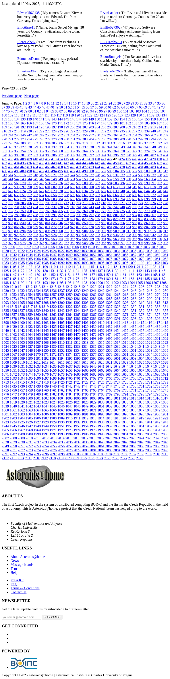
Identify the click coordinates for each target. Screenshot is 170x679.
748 (122, 207)
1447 (61, 330)
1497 (124, 338)
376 (159, 151)
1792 (132, 394)
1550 (45, 350)
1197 (75, 283)
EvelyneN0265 (111, 71)
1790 (116, 394)
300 (23, 143)
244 (10, 135)
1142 (138, 271)
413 (53, 159)
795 (78, 215)
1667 (140, 370)
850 (85, 223)
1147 (13, 275)
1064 (21, 259)
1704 (100, 378)
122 (89, 115)
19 (88, 103)
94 (92, 111)
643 (140, 191)
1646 (140, 366)
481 (140, 167)
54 (79, 107)
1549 (37, 350)
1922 (164, 418)
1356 (5, 314)
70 (149, 107)
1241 (93, 291)
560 (128, 179)
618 (153, 187)
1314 (5, 306)
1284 (100, 299)
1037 (140, 251)
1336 (13, 310)
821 (72, 219)
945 (4, 239)
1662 (100, 370)
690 (97, 199)
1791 (124, 394)
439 (47, 163)
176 (91, 123)
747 (116, 207)
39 (12, 107)
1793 (140, 394)
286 (103, 139)
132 (151, 115)
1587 (5, 358)
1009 (83, 247)
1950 (53, 426)
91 (79, 111)
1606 (156, 358)
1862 (21, 410)
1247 (140, 291)
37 (3, 107)
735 (41, 207)
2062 (108, 446)
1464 (29, 334)
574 (47, 183)
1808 (93, 398)
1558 (108, 350)
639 (116, 191)
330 (41, 147)
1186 (154, 279)
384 (41, 155)
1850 (93, 406)
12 (57, 103)
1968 (29, 430)
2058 (77, 446)
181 (122, 123)
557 (109, 179)
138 (23, 119)
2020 (108, 438)
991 (122, 243)
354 (23, 151)
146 (72, 119)
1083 (5, 263)
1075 (108, 259)
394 (103, 155)
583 (103, 183)
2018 (92, 438)
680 (35, 199)
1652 (21, 370)
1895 (116, 414)
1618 (84, 362)
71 (154, 107)
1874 (116, 410)
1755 (5, 390)
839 (16, 223)
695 (128, 199)
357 (41, 151)
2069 (164, 446)
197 (54, 127)
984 (78, 243)
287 (109, 139)
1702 (85, 378)
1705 (108, 378)
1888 (61, 414)
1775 (164, 390)
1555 (85, 350)
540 (4, 179)
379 (10, 155)
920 (16, 235)
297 (4, 143)
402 (153, 155)
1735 (13, 386)
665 (109, 195)
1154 (67, 275)
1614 (52, 362)
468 (60, 167)
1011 (99, 247)
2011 (37, 438)
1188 (5, 283)
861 (153, 223)
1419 (5, 326)
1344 (77, 310)
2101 (85, 454)
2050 (13, 446)
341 (109, 147)
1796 (164, 394)
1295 (21, 303)
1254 (29, 295)
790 (47, 215)
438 (41, 163)
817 (47, 219)
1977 (100, 430)
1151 (44, 275)
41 (21, 107)
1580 (116, 354)
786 (23, 215)
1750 (132, 386)
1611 (29, 362)
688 (85, 199)
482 (147, 167)
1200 (99, 283)
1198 (83, 283)
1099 (132, 263)
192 (23, 127)
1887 (53, 414)
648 (4, 195)
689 (91, 199)
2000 (116, 434)
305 (54, 143)
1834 (132, 402)
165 (23, 123)
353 (16, 151)
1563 (148, 350)
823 (84, 219)
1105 (13, 267)
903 (78, 231)
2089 (156, 450)
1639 (85, 366)
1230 (5, 291)
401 (147, 155)
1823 (45, 402)
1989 (29, 434)
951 (41, 239)
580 (85, 183)
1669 (156, 370)
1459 (156, 330)
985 (85, 243)
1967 (21, 430)
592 (159, 183)
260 (109, 135)
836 (165, 219)
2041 (108, 442)
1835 (140, 402)
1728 (124, 382)
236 (128, 131)
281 (72, 139)
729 (4, 207)
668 (128, 195)
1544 (164, 346)
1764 (77, 390)
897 (41, 231)
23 (106, 103)
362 (72, 151)
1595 (69, 358)
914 (146, 231)
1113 (75, 267)
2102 (93, 454)
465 (41, 167)
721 (122, 203)
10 (48, 103)
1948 (37, 426)
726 (153, 203)
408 (23, 159)
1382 (45, 318)
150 (97, 119)
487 (10, 171)
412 (47, 159)
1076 (116, 259)
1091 (69, 263)
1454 (116, 330)
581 (91, 183)
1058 (140, 255)
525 (78, 175)
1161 (122, 275)
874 (66, 227)
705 (23, 203)
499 (85, 171)
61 (110, 107)
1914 (100, 418)
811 (10, 219)
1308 (124, 303)
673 (159, 195)
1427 (69, 326)
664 (103, 195)
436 (29, 163)
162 (4, 123)
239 (147, 131)
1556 (93, 350)
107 (163, 111)
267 (153, 135)
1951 (61, 426)
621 (4, 191)
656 (54, 195)
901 (66, 231)
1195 (60, 283)
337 (85, 147)
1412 (116, 322)
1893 (100, 414)
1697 (45, 378)
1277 (45, 299)
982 (66, 243)
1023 (29, 251)
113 (34, 115)
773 (109, 211)
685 (66, 199)
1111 (59, 267)
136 (10, 119)
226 (66, 131)
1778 (21, 394)
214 (159, 127)
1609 (13, 362)
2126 (115, 458)
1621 (108, 362)
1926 (29, 422)
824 (91, 219)
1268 (140, 295)
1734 (5, 386)
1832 (116, 402)
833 (146, 219)
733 (29, 207)
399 (134, 155)
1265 (116, 295)
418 (84, 159)
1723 (85, 382)
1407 (77, 322)
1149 (28, 275)
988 (103, 243)
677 (16, 199)
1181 (115, 279)
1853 (116, 406)
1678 (61, 374)
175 (85, 123)
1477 (132, 334)
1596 (77, 358)
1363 (61, 314)
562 (140, 179)
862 (159, 223)
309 (78, 143)
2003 (140, 434)
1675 (37, 374)
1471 (85, 334)
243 (4, 135)
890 (165, 227)
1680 (77, 374)
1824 (53, 402)
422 (109, 159)
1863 (29, 410)
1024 (37, 251)
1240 (85, 291)
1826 (69, 402)
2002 (132, 434)
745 (103, 207)
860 (147, 223)
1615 (60, 362)
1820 (21, 402)
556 (103, 179)
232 (103, 131)
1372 (132, 314)
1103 (164, 263)
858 (134, 223)
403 (159, 155)
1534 (85, 346)
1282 (85, 299)
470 (72, 167)
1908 (53, 418)
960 (97, 239)
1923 (5, 422)
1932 (77, 422)
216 (4, 131)
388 (66, 155)
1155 (75, 275)
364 (85, 151)
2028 (5, 442)
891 (4, 231)
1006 (59, 247)
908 (109, 231)
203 (91, 127)
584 (109, 183)
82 (39, 111)
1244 (116, 291)
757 (10, 211)
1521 (148, 342)
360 (60, 151)
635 (91, 191)
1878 (148, 410)
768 (78, 211)
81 (34, 111)
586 (122, 183)
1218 (76, 287)
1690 (156, 374)
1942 (156, 422)
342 (116, 147)
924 (41, 235)
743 (91, 207)
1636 (61, 366)
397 (122, 155)
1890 (77, 414)
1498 (132, 338)
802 (122, 215)
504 (116, 171)
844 (47, 223)
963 (116, 239)
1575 (77, 354)
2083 (108, 450)
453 (134, 163)
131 (145, 115)
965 (128, 239)
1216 (60, 287)
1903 (13, 418)
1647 (148, 366)
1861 (13, 410)
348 (153, 147)
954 (60, 239)
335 (72, 147)
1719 (53, 382)
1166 (161, 275)
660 (78, 195)
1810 (108, 398)
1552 (61, 350)
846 (60, 223)
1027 (61, 251)
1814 (140, 398)
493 (47, 171)
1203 (123, 283)
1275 (29, 299)
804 (134, 215)
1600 (108, 358)
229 (85, 131)
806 (147, 215)
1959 (124, 426)
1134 (75, 271)
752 (147, 207)
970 (159, 239)
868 (29, 227)
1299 (53, 303)
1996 (85, 434)
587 (128, 183)
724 (140, 203)
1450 (85, 330)
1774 (156, 390)
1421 (21, 326)
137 (16, 119)
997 (159, 243)
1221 (100, 287)
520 (47, 175)
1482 (5, 338)
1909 (61, 418)
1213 (37, 287)
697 (140, 199)
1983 (148, 430)
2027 (164, 438)
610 (103, 187)
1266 (124, 295)
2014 (60, 438)
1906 (37, 418)
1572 (53, 354)
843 (41, 223)
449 (109, 163)
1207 (155, 283)
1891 (85, 414)
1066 (37, 259)
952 (47, 239)
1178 (91, 279)
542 (16, 179)
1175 (67, 279)
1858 (156, 406)
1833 (124, 402)
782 (165, 211)
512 (165, 171)
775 (122, 211)
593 (165, 183)
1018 (154, 247)
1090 (61, 263)
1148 (20, 275)
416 (72, 159)
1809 (100, 398)
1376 (164, 314)
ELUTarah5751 (111, 42)
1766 (93, 390)
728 (165, 203)
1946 (21, 426)
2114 (20, 458)
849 (78, 223)
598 (29, 187)
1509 (53, 342)
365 (91, 151)
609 (97, 187)
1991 (45, 434)
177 (97, 123)
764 (54, 211)
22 (101, 103)
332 (54, 147)
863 (165, 223)
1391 (116, 318)
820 (66, 219)
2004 (148, 434)
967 (140, 239)
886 (140, 227)
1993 (61, 434)
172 (66, 123)
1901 (164, 414)
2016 (76, 438)
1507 (37, 342)
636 (97, 191)
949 (29, 239)
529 (103, 175)
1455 (124, 330)
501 (97, 171)
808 (159, 215)
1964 (164, 426)
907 (103, 231)
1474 (108, 334)
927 (60, 235)
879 (97, 227)
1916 (116, 418)
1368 (100, 314)
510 (153, 171)
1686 (124, 374)
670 (140, 195)
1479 (148, 334)
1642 (108, 366)
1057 (132, 255)
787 (29, 215)
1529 (45, 346)
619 (159, 187)
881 (109, 227)
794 (72, 215)
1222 (108, 287)
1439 (164, 326)
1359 (29, 314)
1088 (45, 263)
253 (66, 135)
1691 (164, 374)
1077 (124, 259)
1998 (100, 434)
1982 (140, 430)
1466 (45, 334)
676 (10, 199)
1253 (21, 295)
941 (147, 235)
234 (116, 131)
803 (128, 215)
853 (103, 223)
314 (109, 143)
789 (41, 215)
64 (123, 107)
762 (41, 211)
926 (54, 235)
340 (103, 147)
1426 (61, 326)
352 (10, 151)
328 (29, 147)
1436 (140, 326)
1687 (132, 374)
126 (114, 115)
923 (35, 235)
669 (134, 195)
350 (165, 147)
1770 (124, 390)
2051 (21, 446)
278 (54, 139)
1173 (52, 279)
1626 (148, 362)
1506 (29, 342)
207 (116, 127)
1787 (93, 394)
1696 (37, 378)
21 (97, 103)
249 (41, 135)
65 (127, 107)
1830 (100, 402)
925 (47, 235)
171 (60, 123)
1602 (124, 358)
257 (91, 135)
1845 (53, 406)
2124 (99, 458)
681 (41, 199)
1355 (164, 310)
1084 (13, 263)
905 (91, 231)
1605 (148, 358)
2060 (93, 446)
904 (85, 231)
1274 (21, 299)
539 (165, 175)
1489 (61, 338)
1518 (124, 342)
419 (91, 159)
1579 (108, 354)
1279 (61, 299)
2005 (156, 434)
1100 (140, 263)
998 (165, 243)
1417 (156, 322)
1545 (5, 350)
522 (60, 175)
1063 (13, 259)
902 (72, 231)
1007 (67, 247)
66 (132, 107)
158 (147, 119)
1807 (85, 398)
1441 (13, 330)
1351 (132, 310)
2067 (148, 446)
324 (4, 147)
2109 (148, 454)
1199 (91, 283)
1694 (21, 378)
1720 (61, 382)
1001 (19, 247)
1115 (90, 267)
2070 (5, 450)
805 (140, 215)
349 (159, 147)
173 (72, 123)
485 (165, 167)
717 (97, 203)
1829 (93, 402)
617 (146, 187)
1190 (20, 283)
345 (134, 147)
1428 (77, 326)
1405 (61, 322)
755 (165, 207)
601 (47, 187)
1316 (21, 306)
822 (78, 219)
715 (84, 203)
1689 (148, 374)
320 (146, 143)
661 (85, 195)
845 (54, 223)
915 (153, 231)
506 (128, 171)
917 (165, 231)
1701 (77, 378)
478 (122, 167)
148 (85, 119)
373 (140, 151)
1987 (13, 434)
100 (119, 111)
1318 (37, 306)
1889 (69, 414)
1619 (92, 362)
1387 (85, 318)
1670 (164, 370)
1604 (140, 358)
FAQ (14, 584)
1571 (45, 354)
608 (91, 187)
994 (140, 243)
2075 (45, 450)
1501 (156, 338)
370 (122, 151)
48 (52, 107)
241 (159, 131)
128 (126, 115)
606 (78, 187)
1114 (82, 267)
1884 (29, 414)
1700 (69, 378)
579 (78, 183)
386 (54, 155)
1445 (45, 330)
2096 (45, 454)
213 (153, 127)
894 (23, 231)
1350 (124, 310)
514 (10, 175)
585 (116, 183)
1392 (124, 318)
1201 (107, 283)
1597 (85, 358)
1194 (52, 283)
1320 (53, 306)
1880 (164, 410)
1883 (21, 414)
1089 (53, 263)
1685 (116, 374)
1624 (132, 362)
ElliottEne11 (26, 27)
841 (29, 223)
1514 (92, 342)
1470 (77, 334)
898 (47, 231)
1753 (156, 386)
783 (4, 215)
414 (60, 159)
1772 (140, 390)
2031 (29, 442)
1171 (36, 279)
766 (66, 211)
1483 (13, 338)
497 (72, 171)
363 (78, 151)
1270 (156, 295)
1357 (13, 314)
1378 (13, 318)
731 (16, 207)
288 (116, 139)
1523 (164, 342)
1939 (132, 422)
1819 (13, 402)
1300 (61, 303)
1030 (85, 251)
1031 (93, 251)
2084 (116, 450)
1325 (93, 306)
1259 (69, 295)
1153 (60, 275)
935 (109, 235)
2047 (156, 442)
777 (134, 211)
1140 (122, 271)
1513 (84, 342)
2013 (52, 438)
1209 (5, 287)
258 (97, 135)
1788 (100, 394)
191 (16, 127)
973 (10, 243)
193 (29, 127)
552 (78, 179)
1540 (132, 346)
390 (78, 155)
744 (97, 207)
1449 (77, 330)
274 (29, 139)
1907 (45, 418)
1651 (13, 370)
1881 (5, 414)
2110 (156, 454)
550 (66, 179)
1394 (140, 318)
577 (66, 183)
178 (103, 123)
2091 (5, 454)
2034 (53, 442)
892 (10, 231)
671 (147, 195)
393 (97, 155)
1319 (45, 306)
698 (147, 199)
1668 (148, 370)
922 (29, 235)
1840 (13, 406)
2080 (85, 450)
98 (110, 111)
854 (109, 223)
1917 (124, 418)
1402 (37, 322)
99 (114, 111)
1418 (164, 322)
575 (54, 183)
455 (147, 163)
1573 (61, 354)
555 (97, 179)
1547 (21, 350)
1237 (61, 291)
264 (134, 135)
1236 (53, 291)
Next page (31, 96)
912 (134, 231)
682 (47, 199)
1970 (45, 430)
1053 (100, 255)
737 (54, 207)
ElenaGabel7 (26, 42)
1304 (93, 303)
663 (97, 195)
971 (165, 239)
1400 (21, 322)
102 (132, 111)
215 (165, 127)
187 (159, 123)
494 (54, 171)
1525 (13, 346)
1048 (61, 255)
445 (85, 163)
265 (140, 135)
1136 (91, 271)
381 (23, 155)
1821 (29, 402)
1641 (100, 366)
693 (116, 199)
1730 (140, 382)
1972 (61, 430)
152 (109, 119)
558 (116, 179)
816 (41, 219)
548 (54, 179)
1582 (132, 354)
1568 (21, 354)
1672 (13, 374)
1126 (13, 271)
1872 (100, 410)
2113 (13, 458)
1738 (37, 386)
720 (115, 203)
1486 (37, 338)
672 (153, 195)
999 (4, 247)
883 (122, 227)
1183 (130, 279)
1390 (108, 318)
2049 (5, 446)
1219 (84, 287)
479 (128, 167)
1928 (45, 422)
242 (165, 131)
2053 (37, 446)
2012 (44, 438)
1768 (108, 390)
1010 (91, 247)
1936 (108, 422)
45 (39, 107)
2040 (100, 442)
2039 (93, 442)
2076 (53, 450)
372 (134, 151)
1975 (85, 430)
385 (47, 155)
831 (134, 219)
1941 (148, 422)
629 (54, 191)
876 (78, 227)
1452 (100, 330)
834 (153, 219)
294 (153, 139)
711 (60, 203)
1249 (156, 291)
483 (153, 167)
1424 (45, 326)
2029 (13, 442)
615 (134, 187)
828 (115, 219)
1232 (21, 291)
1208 (163, 283)
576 (60, 183)
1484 (21, 338)
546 (41, 179)
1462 (13, 334)
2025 (148, 438)
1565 (164, 350)
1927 (37, 422)
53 (74, 107)
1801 (37, 398)
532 (122, 175)
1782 (53, 394)
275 (35, 139)
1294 (13, 303)
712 (66, 203)
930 (78, 235)
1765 (85, 390)
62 (114, 107)
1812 (124, 398)
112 (28, 115)
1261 (85, 295)
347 (147, 147)
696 (134, 199)
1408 (85, 322)
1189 (13, 283)
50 (61, 107)
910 (122, 231)
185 (147, 123)
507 (134, 171)
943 (159, 235)
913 (140, 231)
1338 (29, 310)
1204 (131, 283)
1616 (68, 362)
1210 (13, 287)
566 (165, 179)
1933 (85, 422)
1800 (29, 398)
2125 (107, 458)
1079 (140, 259)
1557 (100, 350)
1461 (5, 334)
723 (134, 203)
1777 (13, 394)
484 (159, 167)
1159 (107, 275)
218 (16, 131)
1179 (99, 279)
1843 (37, 406)
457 (159, 163)
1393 (132, 318)
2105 (116, 454)
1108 (36, 267)
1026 (53, 251)
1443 (29, 330)
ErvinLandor (109, 13)
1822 (37, 402)
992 (128, 243)
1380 (29, 318)
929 (72, 235)
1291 (156, 299)
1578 (100, 354)
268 (159, 135)
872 (54, 227)
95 (96, 111)
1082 (164, 259)
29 (132, 103)
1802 (45, 398)
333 (60, 147)
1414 (132, 322)
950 (35, 239)
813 (22, 219)
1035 (124, 251)
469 (66, 167)
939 (134, 235)
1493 (93, 338)
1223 (116, 287)
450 (116, 163)
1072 (85, 259)
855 (116, 223)
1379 (21, 318)
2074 (37, 450)
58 (96, 107)
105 (150, 111)
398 (128, 155)
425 (128, 159)
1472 (93, 334)
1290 (148, 299)
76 (12, 111)
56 (87, 107)
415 (66, 159)
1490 (69, 338)
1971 (53, 430)
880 (103, 227)
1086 (29, 263)
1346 (93, 310)
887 (147, 227)
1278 (53, 299)
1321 (61, 306)
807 (153, 215)
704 (16, 203)
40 (17, 107)
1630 (13, 366)
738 (60, 207)
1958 (116, 426)
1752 (148, 386)
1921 (156, 418)
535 (140, 175)
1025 (45, 251)
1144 (154, 271)
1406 (69, 322)
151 (103, 119)
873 (60, 227)
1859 (164, 406)
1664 (116, 370)
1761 (53, 390)
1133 (67, 271)
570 (23, 183)
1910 (69, 418)
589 (140, 183)
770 (91, 211)
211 (140, 127)
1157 (91, 275)
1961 (140, 426)
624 (23, 191)
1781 (45, 394)
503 (109, 171)
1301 (69, 303)
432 (4, 163)
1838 (164, 402)
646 (159, 191)
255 (78, 135)
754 (159, 207)
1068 (53, 259)
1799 (21, 398)
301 (29, 143)
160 (159, 119)
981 (60, 243)
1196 (67, 283)
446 (91, 163)
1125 (5, 271)
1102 (156, 263)
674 (165, 195)
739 (66, 207)
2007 (5, 438)
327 (23, 147)
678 (23, 199)
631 (66, 191)
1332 (148, 306)
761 (35, 211)
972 (4, 243)
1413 (124, 322)
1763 (69, 390)
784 (10, 215)
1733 (164, 382)
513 (4, 175)
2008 (13, 438)
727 (159, 203)
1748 (116, 386)
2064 (124, 446)
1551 (53, 350)
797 (91, 215)
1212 (29, 287)
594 (4, 187)
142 (47, 119)
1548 (29, 350)
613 (122, 187)
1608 (5, 362)
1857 (148, 406)
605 (72, 187)
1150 (36, 275)
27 (123, 103)
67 (136, 107)
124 (102, 115)
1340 (45, 310)
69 (145, 107)
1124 (160, 267)
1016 (138, 247)
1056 (124, 255)
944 (165, 235)
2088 (148, 450)
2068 (156, 446)
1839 (5, 406)
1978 (108, 430)
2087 (140, 450)
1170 (28, 279)
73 (163, 107)
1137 (99, 271)
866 (16, 227)
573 (41, 183)
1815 (148, 398)
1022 (21, 251)
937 (122, 235)
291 (134, 139)
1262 (93, 295)
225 (60, 131)
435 (23, 163)
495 (60, 171)
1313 (164, 303)
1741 (61, 386)
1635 (53, 366)
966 (134, 239)
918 (4, 235)
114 (40, 115)
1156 (83, 275)
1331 (140, 306)
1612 (37, 362)
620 (165, 187)
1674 (29, 374)
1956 (100, 426)
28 (128, 103)
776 (128, 211)
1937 (116, 422)
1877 (140, 410)
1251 (5, 295)
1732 (156, 382)
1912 (84, 418)
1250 (164, 291)
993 (134, 243)
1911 (76, 418)
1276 (37, 299)
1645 (132, 366)
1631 (21, 366)
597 (23, 187)
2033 (45, 442)
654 (41, 195)
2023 (132, 438)
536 (147, 175)
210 (134, 127)
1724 (93, 382)
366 (97, 151)
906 (97, 231)
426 (134, 159)
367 (103, 151)
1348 (108, 310)
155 (128, 119)
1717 (37, 382)
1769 (116, 390)
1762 (61, 390)
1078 (132, 259)
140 (35, 119)
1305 (100, 303)
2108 (140, 454)
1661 (93, 370)
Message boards (22, 564)
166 (29, 123)
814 (29, 219)
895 (29, 231)
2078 (69, 450)
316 (122, 143)
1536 (100, 346)
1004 (43, 247)
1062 (5, 259)
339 (97, 147)
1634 (45, 366)
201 (78, 127)
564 (153, 179)
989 (109, 243)
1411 (108, 322)
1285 (108, 299)
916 (159, 231)
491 (35, 171)
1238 (69, 291)
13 (61, 103)
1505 (21, 342)
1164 (146, 275)
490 (29, 171)
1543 (156, 346)
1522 (156, 342)
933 (97, 235)
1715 (21, 382)
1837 (156, 402)
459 (4, 167)
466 (47, 167)
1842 (29, 406)
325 (10, 147)
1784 (69, 394)
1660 (85, 370)
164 (16, 123)
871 (47, 227)
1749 (124, 386)
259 (103, 135)
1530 (53, 346)
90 (74, 111)
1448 (69, 330)
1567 (13, 354)
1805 (69, 398)
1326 (100, 306)
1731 (148, 382)
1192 (36, 283)
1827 (77, 402)
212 (146, 127)
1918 (132, 418)
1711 (156, 378)
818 (53, 219)
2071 (13, 450)
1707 (124, 378)
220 (29, 131)
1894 (108, 414)
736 (47, 207)
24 (110, 103)
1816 (156, 398)
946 (10, 239)
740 (72, 207)
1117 (106, 267)
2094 (29, 454)
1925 (21, 422)
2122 (83, 458)
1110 (52, 267)
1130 (44, 271)
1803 (53, 398)
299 (16, 143)
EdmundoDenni (28, 58)
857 (128, 223)
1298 (45, 303)
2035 (61, 442)
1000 (11, 247)
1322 (69, 306)
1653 (29, 370)
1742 (69, 386)
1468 (61, 334)
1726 (108, 382)
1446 (53, 330)
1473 (100, 334)
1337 (21, 310)
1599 (100, 358)
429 (153, 159)
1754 (164, 386)
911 (128, 231)
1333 (156, 306)
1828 (85, 402)
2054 (45, 446)
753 (153, 207)
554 (91, 179)
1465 (37, 334)
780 (153, 211)
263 (128, 135)
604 (66, 187)
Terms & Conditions (25, 588)
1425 (53, 326)
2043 (124, 442)
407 (16, 159)
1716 (29, 382)
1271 (164, 295)
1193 (44, 283)
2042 (116, 442)
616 (140, 187)
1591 (37, 358)
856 (122, 223)
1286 (116, 299)
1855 (132, 406)
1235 (45, 291)
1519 (132, 342)
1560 (124, 350)
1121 (136, 267)
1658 (69, 370)
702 (4, 203)
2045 (140, 442)
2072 (21, 450)
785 (16, 215)
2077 (61, 450)
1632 (29, 366)
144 (60, 119)
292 (140, 139)
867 (23, 227)
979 (47, 243)
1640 (93, 366)
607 (85, 187)
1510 (61, 342)
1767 (100, 390)
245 (16, 135)
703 (10, 203)
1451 (93, 330)
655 (47, 195)
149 (91, 119)
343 (122, 147)
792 (60, 215)
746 (109, 207)
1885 (37, 414)
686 (72, 199)
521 (54, 175)
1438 (156, 326)
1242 (100, 291)
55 (83, 107)
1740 (53, 386)
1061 (164, 255)
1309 (132, 303)
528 (97, 175)
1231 (13, 291)
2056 (61, 446)
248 (35, 135)
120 (77, 115)
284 (91, 139)
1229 (164, 287)
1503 (5, 342)
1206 (147, 283)
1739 (45, 386)
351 (4, 151)
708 (41, 203)
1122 (144, 267)
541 (10, 179)
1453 (108, 330)
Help (14, 572)
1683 (100, 374)
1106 (20, 267)
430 (159, 159)
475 (103, 167)
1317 (29, 306)
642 (134, 191)
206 (109, 127)
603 (60, 187)
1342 (61, 310)
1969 (37, 430)
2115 (28, 458)
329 (35, 147)
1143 (146, 271)
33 (150, 103)
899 (54, 231)
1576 (85, 354)
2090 (164, 450)
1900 (156, 414)
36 (163, 103)
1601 (116, 358)
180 (116, 123)
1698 (53, 378)
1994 (69, 434)
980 (54, 243)
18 (83, 103)
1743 (77, 386)
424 (122, 159)
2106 (124, 454)
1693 (13, 378)
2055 (53, 446)
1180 (107, 279)
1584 (148, 354)
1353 (148, 310)
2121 (75, 458)
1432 (108, 326)
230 (91, 131)
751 (140, 207)
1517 (116, 342)
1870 (85, 410)
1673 (21, 374)
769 (85, 211)
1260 (77, 295)
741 (78, 207)
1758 (29, 390)
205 (103, 127)
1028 (69, 251)
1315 (13, 306)
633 (78, 191)
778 (140, 211)
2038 (85, 442)
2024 (140, 438)
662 (91, 195)
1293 (5, 303)
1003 (35, 247)
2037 (77, 442)
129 (133, 115)
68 (141, 107)
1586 (164, 354)
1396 (156, 318)
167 (35, 123)
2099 (69, 454)
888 (153, 227)
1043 (21, 255)
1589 (21, 358)
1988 (21, 434)
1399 (13, 322)
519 (41, 175)
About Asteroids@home (28, 557)
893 (16, 231)
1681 (85, 374)
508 (140, 171)
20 (92, 103)
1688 (140, 374)
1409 (93, 322)
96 (101, 111)
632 (72, 191)
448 (103, 163)
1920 (148, 418)
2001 (124, 434)
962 (109, 239)
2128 (131, 458)
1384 (61, 318)
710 (54, 203)
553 (85, 179)
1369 (108, 314)
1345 (85, 310)
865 (10, 227)
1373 (140, 314)
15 (70, 103)
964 (122, 239)
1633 (37, 366)
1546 (13, 350)
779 (147, 211)
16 (75, 103)
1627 (156, 362)
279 (60, 139)
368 (109, 151)
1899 (148, 414)
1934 (93, 422)
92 (83, 111)
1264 (108, 295)
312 (97, 143)
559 (122, 179)
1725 (100, 382)
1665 (124, 370)
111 (22, 115)
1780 (37, 394)
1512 (76, 342)
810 (4, 219)
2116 (36, 458)
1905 (29, 418)
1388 (93, 318)
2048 (164, 442)
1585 (156, 354)
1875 (124, 410)
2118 (52, 458)
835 (159, 219)
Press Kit (17, 580)
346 (140, 147)
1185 (146, 279)
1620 (100, 362)
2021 (116, 438)
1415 (140, 322)
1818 (5, 402)
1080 (148, 259)
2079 (77, 450)
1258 (61, 295)
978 (41, 243)
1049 (69, 255)
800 (109, 215)
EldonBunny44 (111, 56)
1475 (116, 334)
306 (60, 143)
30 (137, 103)
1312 (156, 303)
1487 (45, 338)
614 (128, 187)
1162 (130, 275)
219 (23, 131)
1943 (164, 422)
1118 (113, 267)
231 (97, 131)
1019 (162, 247)
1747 (108, 386)
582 (97, 183)
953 (54, 239)
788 (35, 215)
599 (35, 187)
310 (85, 143)
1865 (45, 410)
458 (165, 163)
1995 (77, 434)
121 (83, 115)
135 (4, 119)
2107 (132, 454)
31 (141, 103)
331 (47, 147)
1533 (77, 346)
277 (47, 139)
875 (72, 227)
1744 (85, 386)
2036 (69, 442)
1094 (93, 263)
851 (91, 223)
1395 (148, 318)
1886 (45, 414)
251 (54, 135)
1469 (69, 334)
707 (35, 203)
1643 (116, 366)
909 (116, 231)
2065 (132, 446)
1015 (130, 247)
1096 (108, 263)
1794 (148, 394)
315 (115, 143)
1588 (13, 358)
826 (103, 219)
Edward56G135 (28, 13)
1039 (156, 251)
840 (23, 223)
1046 (45, 255)
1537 (108, 346)
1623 (124, 362)
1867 (61, 410)
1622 (116, 362)
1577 (93, 354)
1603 (132, 358)
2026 (156, 438)
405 (4, 159)
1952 (69, 426)
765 (60, 211)
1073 (93, 259)
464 (35, 167)
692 (109, 199)
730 (10, 207)
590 (147, 183)
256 (85, 135)
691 (103, 199)
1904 (21, 418)
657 (60, 195)
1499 (140, 338)
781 (159, 211)
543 (23, 179)
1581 (124, 354)
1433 (116, 326)
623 (16, 191)
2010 (29, 438)
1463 (21, 334)
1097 (116, 263)
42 (25, 107)
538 (159, 175)
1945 (13, 426)
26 (119, 103)
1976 (93, 430)
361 (66, 151)
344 (128, 147)
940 (140, 235)
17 (79, 103)
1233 (29, 291)
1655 (45, 370)
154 (122, 119)
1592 (45, 358)
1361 (45, 314)
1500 (148, 338)
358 (47, 151)
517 (29, 175)
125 (108, 115)
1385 (69, 318)
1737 (29, 386)
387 (60, 155)
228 (78, 131)
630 (60, 191)
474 (97, 167)
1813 (132, 398)
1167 (5, 279)
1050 (77, 255)
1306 (108, 303)
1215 (52, 287)
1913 (92, 418)
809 (165, 215)
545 (35, 179)
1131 (52, 271)
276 (41, 139)
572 (35, 183)
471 (78, 167)
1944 (5, 426)
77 (17, 111)
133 (157, 115)
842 (35, 223)
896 (35, 231)
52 (70, 107)
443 (72, 163)
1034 (116, 251)
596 (16, 187)
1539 (124, 346)
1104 (5, 267)
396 (116, 155)
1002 (27, 247)
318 (134, 143)
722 (128, 203)
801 (116, 215)
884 (128, 227)
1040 (164, 251)
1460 (164, 330)
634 (85, 191)
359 (54, 151)
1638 (77, 366)
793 (66, 215)
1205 (139, 283)
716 (91, 203)
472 (85, 167)
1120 (129, 267)
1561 (132, 350)
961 (103, 239)
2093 (21, 454)
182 (128, 123)
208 (122, 127)
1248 (148, 291)
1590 (29, 358)
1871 (93, 410)
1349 (116, 310)
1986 (5, 434)
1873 (108, 410)
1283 (93, 299)
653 (35, 195)
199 (66, 127)
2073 (29, 450)
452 (128, 163)
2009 (21, 438)
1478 (140, 334)
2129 (139, 458)
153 (116, 119)
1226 (140, 287)
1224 (124, 287)
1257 (53, 295)
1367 (93, 314)
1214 (44, 287)
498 (78, 171)
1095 (100, 263)
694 (122, 199)
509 (147, 171)
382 (29, 155)
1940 (140, 422)
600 (41, 187)
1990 (37, 434)
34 (154, 103)
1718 (45, 382)
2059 (85, 446)
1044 (29, 255)
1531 (61, 346)
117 (59, 115)
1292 (164, 299)
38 (8, 107)
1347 (100, 310)
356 (35, 151)
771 (97, 211)
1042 (13, 255)
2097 (53, 454)
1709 (140, 378)
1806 (77, 398)
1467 (53, 334)
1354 (156, 310)
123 (96, 115)
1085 (21, 263)
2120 (67, 458)
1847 (69, 406)
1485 (29, 338)
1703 (93, 378)
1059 (148, 255)
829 (122, 219)
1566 (5, 354)
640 (122, 191)
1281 (77, 299)
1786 (85, 394)
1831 (108, 402)
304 (47, 143)
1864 (37, 410)
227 (72, 131)
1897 (132, 414)
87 (61, 111)
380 (16, 155)
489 (23, 171)
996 (153, 243)
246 (23, 135)
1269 (148, 295)
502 (103, 171)
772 (103, 211)
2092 (13, 454)
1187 (161, 279)
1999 (108, 434)
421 (103, 159)
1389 (100, 318)
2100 (77, 454)
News (15, 561)
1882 (13, 414)
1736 (21, 386)
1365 (77, 314)
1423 (37, 326)
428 (146, 159)
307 (66, 143)
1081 (156, 259)
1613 (44, 362)
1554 (77, 350)
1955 (93, 426)
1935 (100, 422)
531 (116, 175)
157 (140, 119)
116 (53, 115)
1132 (60, 271)
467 (54, 167)
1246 (132, 291)
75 (8, 111)
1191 (28, 283)
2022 (124, 438)
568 (10, 183)
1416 (148, 322)
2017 (84, 438)
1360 (37, 314)
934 (103, 235)
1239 (77, 291)
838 (10, 223)
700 (159, 199)
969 (153, 239)
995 (147, 243)
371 (128, 151)
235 (122, 131)
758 (16, 211)
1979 (116, 430)
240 (153, 131)
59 (101, 107)
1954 (85, 426)
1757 (21, 390)
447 (97, 163)
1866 (53, 410)
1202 (115, 283)
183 (134, 123)
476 (109, 167)
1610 (21, 362)
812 (16, 219)
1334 (164, 306)
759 (23, 211)
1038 (148, 251)
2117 (44, 458)
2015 (68, 438)
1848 (77, 406)
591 (153, 183)
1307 (116, 303)
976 (29, 243)
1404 (53, 322)
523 (66, 175)
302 (35, 143)
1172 (44, 279)
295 (159, 139)
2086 (132, 450)
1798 (13, 398)
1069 (61, 259)
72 (158, 107)
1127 (20, 271)
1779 (29, 394)
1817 (164, 398)
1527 (29, 346)
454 (140, 163)
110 (16, 115)
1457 (140, 330)
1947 (29, 426)
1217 (68, 287)
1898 (140, 414)
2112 (5, 458)
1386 (77, 318)
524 (72, 175)
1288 (132, 299)
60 (105, 107)
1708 (132, 378)
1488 (53, 338)
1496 (116, 338)
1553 (69, 350)
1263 (100, 295)
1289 (140, 299)
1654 (37, 370)
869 (35, 227)
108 (4, 115)
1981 (132, 430)
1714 (13, 382)
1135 (83, 271)
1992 (53, 434)
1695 (29, 378)
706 (29, 203)
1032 (100, 251)
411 (41, 159)
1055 (116, 255)
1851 (100, 406)
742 (85, 207)
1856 (140, 406)
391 (85, 155)
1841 (21, 406)
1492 (85, 338)
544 (29, 179)
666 (116, 195)
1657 (61, 370)
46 (43, 107)
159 (153, 119)
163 (10, 123)
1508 (45, 342)
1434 (124, 326)
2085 (124, 450)
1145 (161, 271)
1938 (124, 422)
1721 (69, 382)
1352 (140, 310)
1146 (5, 275)
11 (52, 103)
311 (91, 143)
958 (85, 239)
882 (116, 227)
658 (66, 195)
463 (29, 167)
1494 (100, 338)
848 (72, 223)
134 (164, 115)
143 (54, 119)
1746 (100, 386)
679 (29, 199)
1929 (53, 422)
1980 (124, 430)
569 (16, 183)
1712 (164, 378)
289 (122, 139)
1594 (61, 358)
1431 (100, 326)
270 (4, 139)
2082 (100, 450)
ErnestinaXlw (27, 71)
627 (41, 191)
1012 (106, 247)
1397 (164, 318)
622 (10, 191)
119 (71, 115)
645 (153, 191)
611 (109, 187)
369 (116, 151)
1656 (53, 370)
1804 (61, 398)
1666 (132, 370)
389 (72, 155)
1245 (124, 291)
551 (72, 179)
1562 (140, 350)
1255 (37, 295)
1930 (61, 422)
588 (134, 183)
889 (159, 227)
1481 (164, 334)
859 (140, 223)
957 (78, 239)
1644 (124, 366)
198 (60, 127)
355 (29, 151)
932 (91, 235)
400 (140, 155)
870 (41, 227)
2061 (100, 446)
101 (125, 111)
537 (153, 175)
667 (122, 195)
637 (103, 191)
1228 (156, 287)
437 (35, 163)
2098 (61, 454)
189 (4, 127)
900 (60, 231)
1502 (164, 338)
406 (10, 159)
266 (147, 135)
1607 (164, 358)
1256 (45, 295)
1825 (61, 402)
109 (10, 115)
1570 (37, 354)
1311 (148, 303)
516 (23, 175)
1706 (116, 378)
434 (16, 163)
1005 (51, 247)
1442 (21, 330)
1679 (69, 374)
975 (23, 243)
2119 (60, 458)
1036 (132, 251)
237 (134, 131)
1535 (93, 346)
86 (56, 111)
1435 (132, 326)
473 (91, 167)
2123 (91, 458)
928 (66, 235)
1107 (28, 267)
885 (134, 227)
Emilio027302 (110, 27)
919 (10, 235)
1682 (93, 374)
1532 (69, 346)
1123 (152, 267)
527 (91, 175)
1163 (138, 275)
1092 (77, 263)
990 (116, 243)
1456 (132, 330)
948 (23, 239)
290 (128, 139)
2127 (123, 458)
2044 (132, 442)
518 (35, 175)
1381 (37, 318)
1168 (13, 279)
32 (145, 103)
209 (128, 127)
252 (60, 135)
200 (72, 127)
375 (153, 151)
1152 (52, 275)
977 (35, 243)
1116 (98, 267)
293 (147, 139)
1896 (124, 414)
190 (10, 127)
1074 (100, 259)
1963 (156, 426)
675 (4, 199)
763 (47, 211)
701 (165, 199)
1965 (5, 430)
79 (25, 111)
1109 (44, 267)
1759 (37, 390)
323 (165, 143)
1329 (124, 306)
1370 (116, 314)
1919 (140, 418)
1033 (108, 251)
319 (140, 143)
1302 (77, 303)
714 (78, 203)
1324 (85, 306)
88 (65, 111)
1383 (53, 318)
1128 (28, 271)
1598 (93, 358)
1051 (85, 255)
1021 (13, 251)
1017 (146, 247)
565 (159, 179)
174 (78, 123)
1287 (124, 299)
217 (10, 131)
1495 (108, 338)
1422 (29, 326)
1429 (85, 326)
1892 (93, 414)
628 (47, 191)
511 (159, 171)
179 (109, 123)
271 (10, 139)
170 (54, 123)
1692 (5, 378)
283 (85, 139)
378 (4, 155)
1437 (148, 326)
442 (66, 163)
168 (41, 123)
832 (140, 219)
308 (72, 143)
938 (128, 235)
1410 (100, 322)
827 (109, 219)
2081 (93, 450)
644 (147, 191)
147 (78, 119)
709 (47, 203)
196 (47, 127)
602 (54, 187)
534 (134, 175)
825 (97, 219)
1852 (108, 406)
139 (29, 119)
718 (103, 203)
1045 (37, 255)
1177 (83, 279)
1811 (116, 398)
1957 (108, 426)
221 (35, 131)
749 (128, 207)
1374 (148, 314)
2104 (108, 454)
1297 (37, 303)
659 (72, 195)
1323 (77, 306)
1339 (37, 310)
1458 (148, 330)
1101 (148, 263)
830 (128, 219)
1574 (69, 354)
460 (10, 167)
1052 (93, 255)
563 (147, 179)
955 (66, 239)
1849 (85, 406)
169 (47, 123)
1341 (53, 310)
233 (109, 131)
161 (165, 119)
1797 (5, 398)
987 (97, 243)
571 (29, 183)
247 (29, 135)
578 (72, 183)
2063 (116, 446)
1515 (100, 342)
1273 (13, 299)
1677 (53, 374)
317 (128, 143)
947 (16, 239)
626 (35, 191)
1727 (116, 382)
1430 (93, 326)
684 (60, 199)
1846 (61, 406)
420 (97, 159)
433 (10, 163)
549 (60, 179)
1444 (37, 330)
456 (153, 163)
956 (72, 239)
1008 (75, 247)
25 (114, 103)
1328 (116, 306)
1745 (93, 386)
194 (35, 127)
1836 (148, 402)
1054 (108, 255)
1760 (45, 390)
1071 (77, 259)
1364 (69, 314)
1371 (124, 314)
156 (134, 119)
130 (139, 115)
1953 (77, 426)
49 (56, 107)
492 (41, 171)
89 (70, 111)
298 (10, 143)
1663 (108, 370)
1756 (13, 390)
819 (60, 219)
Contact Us (19, 592)
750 (134, 207)
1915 (108, 418)
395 (109, 155)
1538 (116, 346)
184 (140, 123)
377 (165, 151)
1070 (69, 259)
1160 (115, 275)
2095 (37, 454)
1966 (13, 430)
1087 (37, 263)
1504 (13, 342)
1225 (132, 287)
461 (16, 167)
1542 (148, 346)
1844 (45, 406)
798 (97, 215)
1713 (5, 382)
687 (78, 199)
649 (10, 195)
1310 (140, 303)
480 (134, 167)
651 (23, 195)
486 (4, 171)
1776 (5, 394)
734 (35, 207)
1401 (29, 322)
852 (97, 223)
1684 (108, 374)
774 (116, 211)
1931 (69, 422)
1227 (148, 287)
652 (29, 195)
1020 (5, 251)
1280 (69, 299)
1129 (36, 271)
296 (165, 139)
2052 (29, 446)
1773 (148, 390)
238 (140, 131)
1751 (140, 386)
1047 (53, 255)
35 (159, 103)
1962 (148, 426)
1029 (77, 251)
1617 (76, 362)
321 (153, 143)
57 (92, 107)
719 (109, 203)
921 (23, 235)
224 (54, 131)
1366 (85, 314)
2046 (148, 442)
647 (165, 191)
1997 (93, 434)
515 (16, 175)
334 (66, 147)
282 (78, 139)
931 (85, 235)
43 (30, 107)
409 (29, 159)
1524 (5, 346)
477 (116, 167)
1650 (5, 370)
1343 (69, 310)
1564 (156, 350)
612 (115, 187)
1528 (37, 346)
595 (10, 187)
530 (109, 175)
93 (87, 111)
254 (72, 135)
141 (41, 119)
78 (21, 111)
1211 (21, 287)
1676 (45, 374)
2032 (37, 442)
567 (4, 183)
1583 (140, 354)
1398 (5, 322)
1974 (77, 430)
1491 (77, 338)
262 (122, 135)
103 (138, 111)
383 (35, 155)
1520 (140, 342)
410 (35, 159)
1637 (69, 366)
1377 (5, 318)
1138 (107, 271)
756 (4, 211)
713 (72, 203)
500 (91, 171)
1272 (5, 299)
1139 (115, 271)
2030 (21, 442)
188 (165, 123)
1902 (5, 418)
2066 (140, 446)
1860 (5, 410)
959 (91, 239)
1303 (85, 303)
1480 (156, 334)
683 (54, 199)
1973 (69, 430)
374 (147, 151)
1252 (13, 295)
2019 (100, 438)
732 (23, 207)
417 (78, 159)
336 (78, 147)
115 (46, 115)
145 (66, 119)
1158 (99, 275)
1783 (61, 394)
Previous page (12, 96)
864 (4, 227)
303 (41, 143)
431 (165, 159)
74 (3, 111)
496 (66, 171)
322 (159, 143)
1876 (132, 410)
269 (165, 135)
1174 (60, 279)
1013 (114, 247)
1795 (156, 394)
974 (16, 243)
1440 (5, 330)
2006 (164, 434)
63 (118, 107)
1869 (77, 410)
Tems (14, 568)
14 (66, 103)
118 (65, 115)
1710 (148, 378)
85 (52, 111)
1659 (77, 370)
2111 (164, 454)
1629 (5, 366)
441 (60, 163)
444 (78, 163)
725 (146, 203)
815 (35, 219)
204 (97, 127)
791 (54, 215)
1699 (61, 378)
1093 (85, 263)
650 (16, 195)
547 (47, 179)
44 (34, 107)
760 (29, 211)
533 (128, 175)
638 (109, 191)
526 (85, 175)
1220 (92, 287)
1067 (45, 259)
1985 (164, 430)
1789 (108, 394)
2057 (69, 446)
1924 (13, 422)
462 (23, 167)
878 (91, 227)
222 (41, 131)
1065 (29, 259)
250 (47, 135)
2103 (100, 454)
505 (122, 171)
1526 (21, 346)
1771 (132, 390)
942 (153, 235)
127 (120, 115)
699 (153, 199)
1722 (77, 382)
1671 (5, 374)
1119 (121, 267)
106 (156, 111)
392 (91, 155)
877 (85, 227)
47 (48, 107)
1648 (156, 366)
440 (54, 163)
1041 (5, 255)
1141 (130, 271)
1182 (122, 279)
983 (72, 243)
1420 (13, 326)
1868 (69, 410)
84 (48, 111)
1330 (132, 306)
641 (128, 191)
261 (116, 135)
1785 (77, 394)
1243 (108, 291)
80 (30, 111)
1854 (124, 406)
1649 (164, 366)
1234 (37, 291)
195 (41, 127)
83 (43, 111)
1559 (116, 350)
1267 (132, 295)
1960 (132, 426)
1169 (20, 279)
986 (91, 243)
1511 (69, 342)
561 (134, 179)
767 (72, 211)
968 (147, 239)
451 (122, 163)
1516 (108, 342)
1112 (67, 267)
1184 (138, 279)
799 (103, 215)
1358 (21, 314)
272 (16, 139)
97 (105, 111)
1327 (108, 306)
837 (4, 223)
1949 (45, 426)
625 (29, 191)
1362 (53, 314)
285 (97, 139)
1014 (122, 247)
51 (65, 107)
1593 (53, 358)
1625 (140, 362)
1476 (124, 334)
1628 (164, 362)
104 (144, 111)
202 (85, 127)
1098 (124, 263)
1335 (5, 310)
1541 (140, 346)
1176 (75, 279)
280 (66, 139)
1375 (156, 314)
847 (66, 223)
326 (16, 147)
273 (23, 139)
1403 (45, 322)
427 (140, 159)
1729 (132, 382)
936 (116, 235)
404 (165, 155)
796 (85, 215)
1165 (154, 275)
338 (91, 147)
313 (103, 143)
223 (47, 131)
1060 (156, 255)
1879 (156, 410)
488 (16, 171)
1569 (29, 354)
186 (153, 123)
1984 (156, 430)
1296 (29, 303)
